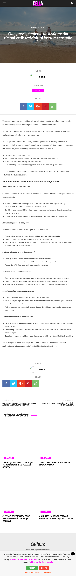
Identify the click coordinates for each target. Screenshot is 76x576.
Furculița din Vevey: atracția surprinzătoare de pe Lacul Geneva (17, 464)
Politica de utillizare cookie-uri (23, 559)
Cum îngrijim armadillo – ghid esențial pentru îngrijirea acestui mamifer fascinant (19, 404)
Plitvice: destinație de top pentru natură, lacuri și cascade (16, 518)
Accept (32, 568)
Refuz (44, 568)
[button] (72, 3)
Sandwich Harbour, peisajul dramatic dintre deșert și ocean (56, 517)
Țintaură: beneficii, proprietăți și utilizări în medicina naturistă (58, 404)
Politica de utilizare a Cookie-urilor (38, 572)
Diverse (38, 90)
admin (42, 76)
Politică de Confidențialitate (41, 562)
